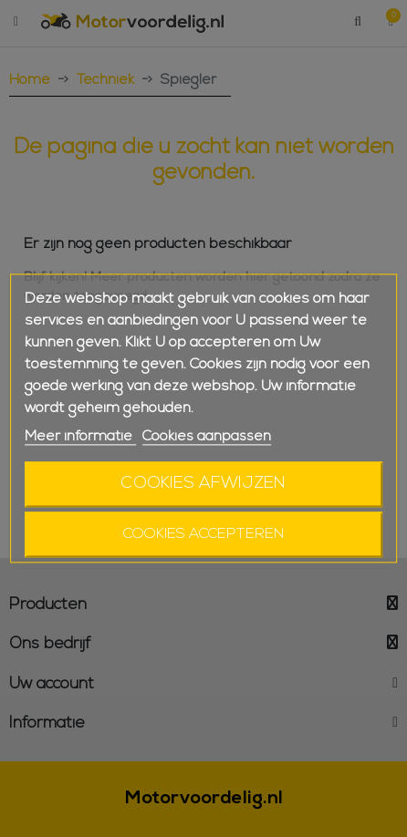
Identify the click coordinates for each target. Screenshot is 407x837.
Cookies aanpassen (206, 436)
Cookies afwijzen (203, 484)
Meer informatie (80, 436)
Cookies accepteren (203, 535)
